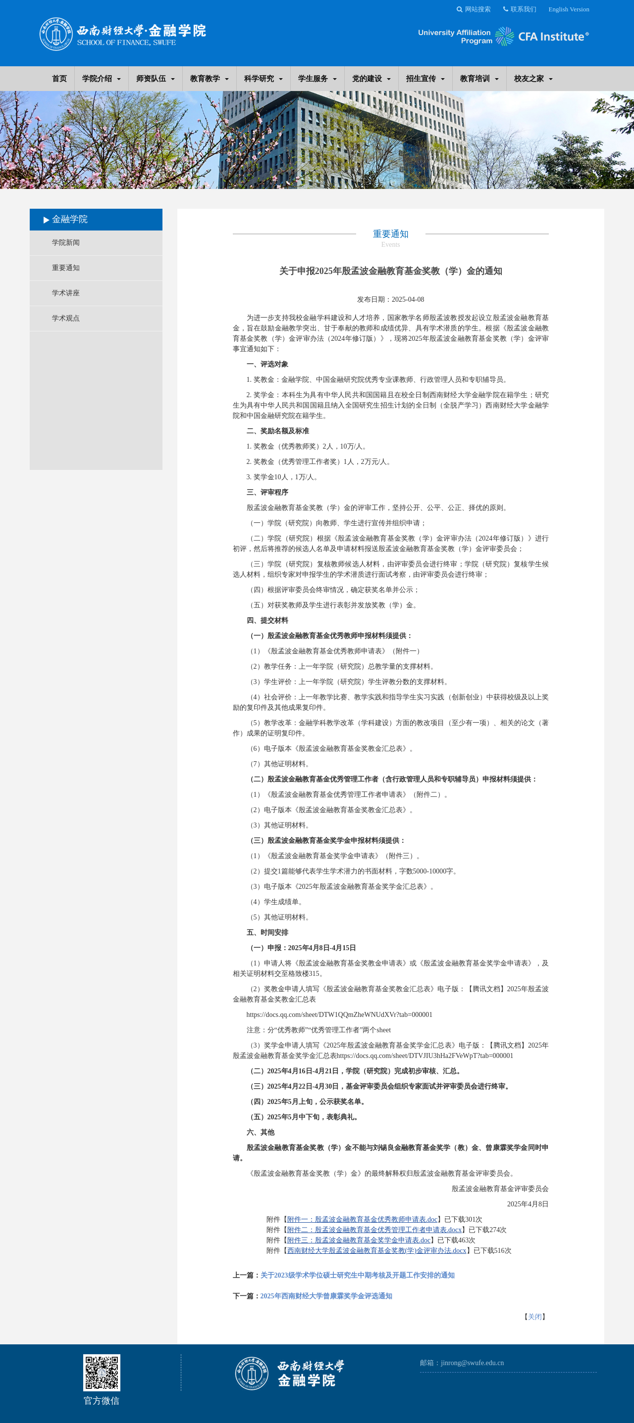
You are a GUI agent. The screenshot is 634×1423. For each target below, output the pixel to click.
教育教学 (209, 78)
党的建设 (371, 78)
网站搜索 (474, 9)
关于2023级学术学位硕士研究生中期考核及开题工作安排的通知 (358, 1275)
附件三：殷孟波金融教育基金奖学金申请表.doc (359, 1240)
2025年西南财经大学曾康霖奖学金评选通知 (326, 1296)
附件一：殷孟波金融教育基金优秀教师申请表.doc (362, 1219)
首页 (59, 78)
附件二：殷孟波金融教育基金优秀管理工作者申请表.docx (374, 1230)
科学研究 (263, 78)
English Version (569, 9)
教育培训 (479, 78)
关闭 (535, 1317)
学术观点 (66, 318)
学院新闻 (66, 242)
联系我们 (519, 9)
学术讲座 (66, 293)
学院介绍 (101, 78)
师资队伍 (155, 78)
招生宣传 (425, 78)
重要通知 (66, 268)
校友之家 (533, 78)
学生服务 (317, 78)
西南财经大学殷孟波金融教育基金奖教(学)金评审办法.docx (377, 1250)
